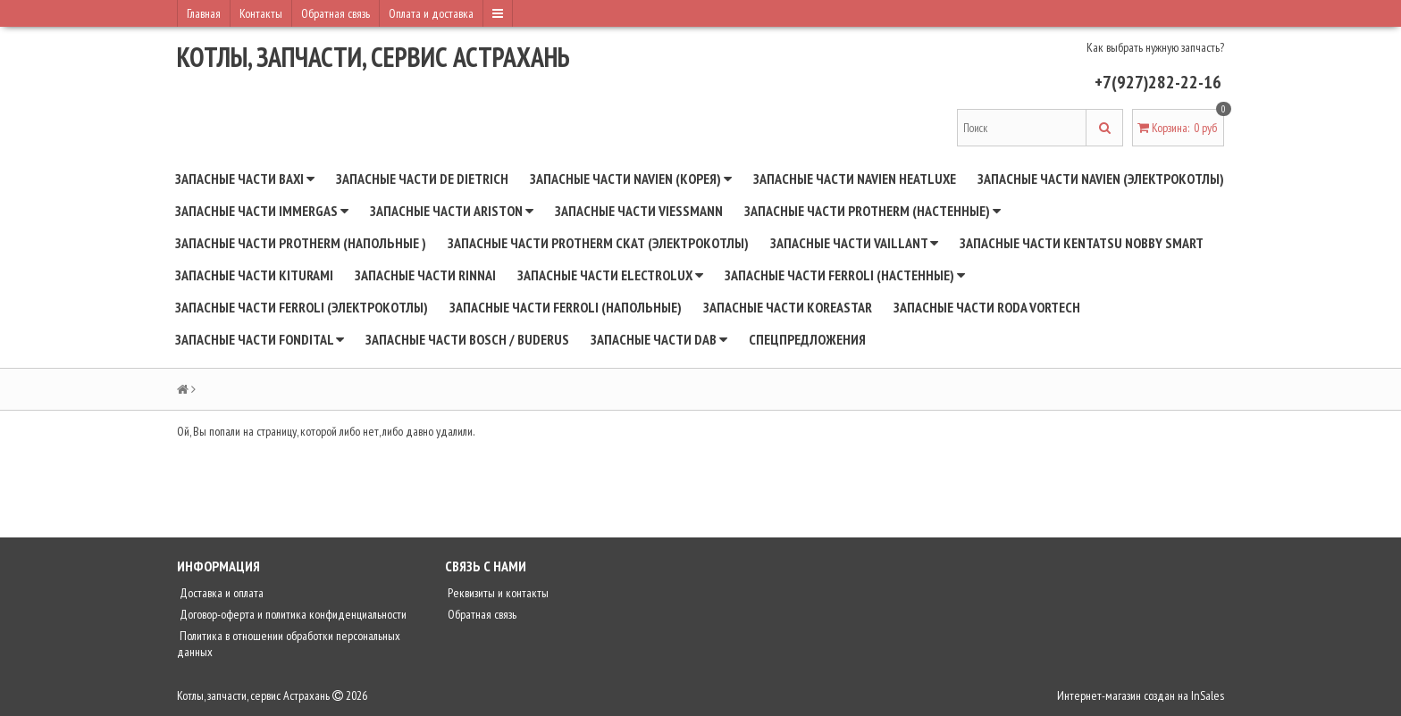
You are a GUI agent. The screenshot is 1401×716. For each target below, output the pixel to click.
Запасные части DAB (659, 339)
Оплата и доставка (431, 13)
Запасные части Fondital (259, 339)
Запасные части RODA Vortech (986, 307)
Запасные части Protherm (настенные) (872, 211)
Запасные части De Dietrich (422, 178)
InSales (1207, 695)
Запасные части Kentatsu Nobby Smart (1082, 243)
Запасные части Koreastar (787, 307)
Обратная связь (335, 13)
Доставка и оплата (220, 593)
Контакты (260, 13)
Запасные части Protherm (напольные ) (300, 243)
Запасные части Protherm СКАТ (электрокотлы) (598, 243)
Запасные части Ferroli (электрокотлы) (301, 307)
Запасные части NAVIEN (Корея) (631, 178)
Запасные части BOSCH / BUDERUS (467, 339)
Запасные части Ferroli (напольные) (565, 307)
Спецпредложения (807, 339)
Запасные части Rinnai (425, 275)
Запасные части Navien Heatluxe (854, 178)
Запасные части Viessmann (639, 211)
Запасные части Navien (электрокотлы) (1100, 178)
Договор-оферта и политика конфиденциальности (292, 614)
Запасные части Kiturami (254, 275)
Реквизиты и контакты (497, 593)
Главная (204, 13)
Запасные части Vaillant (854, 243)
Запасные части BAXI (245, 178)
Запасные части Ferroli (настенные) (845, 275)
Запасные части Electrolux (610, 275)
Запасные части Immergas (261, 211)
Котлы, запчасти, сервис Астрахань (373, 56)
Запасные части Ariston (451, 211)
